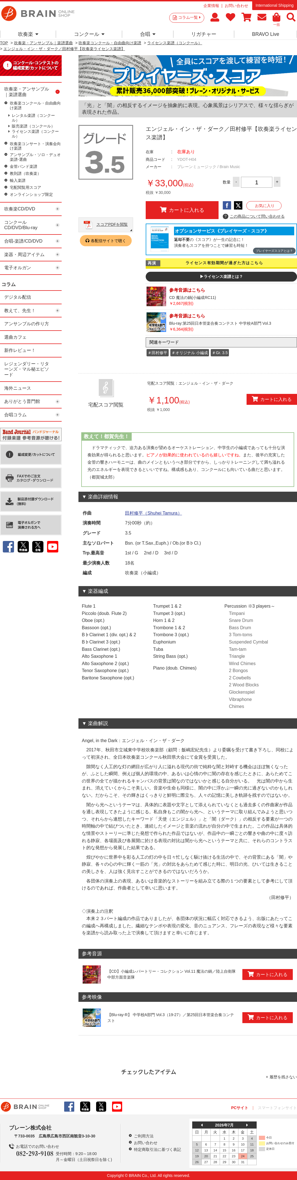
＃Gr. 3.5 (220, 352)
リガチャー (203, 34)
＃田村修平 (157, 352)
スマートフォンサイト (277, 1107)
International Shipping (274, 5)
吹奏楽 (28, 34)
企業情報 (211, 5)
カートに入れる (182, 210)
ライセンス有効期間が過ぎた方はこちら (224, 263)
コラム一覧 (189, 17)
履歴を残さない (283, 1077)
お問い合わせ (236, 5)
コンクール (89, 34)
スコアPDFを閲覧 (112, 224)
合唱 (148, 34)
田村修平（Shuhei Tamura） (153, 513)
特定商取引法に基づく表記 (157, 1149)
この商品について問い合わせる (254, 216)
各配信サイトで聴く (108, 240)
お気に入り (265, 205)
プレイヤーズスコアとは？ (274, 250)
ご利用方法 (144, 1136)
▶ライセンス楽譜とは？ (221, 276)
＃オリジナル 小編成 (189, 352)
